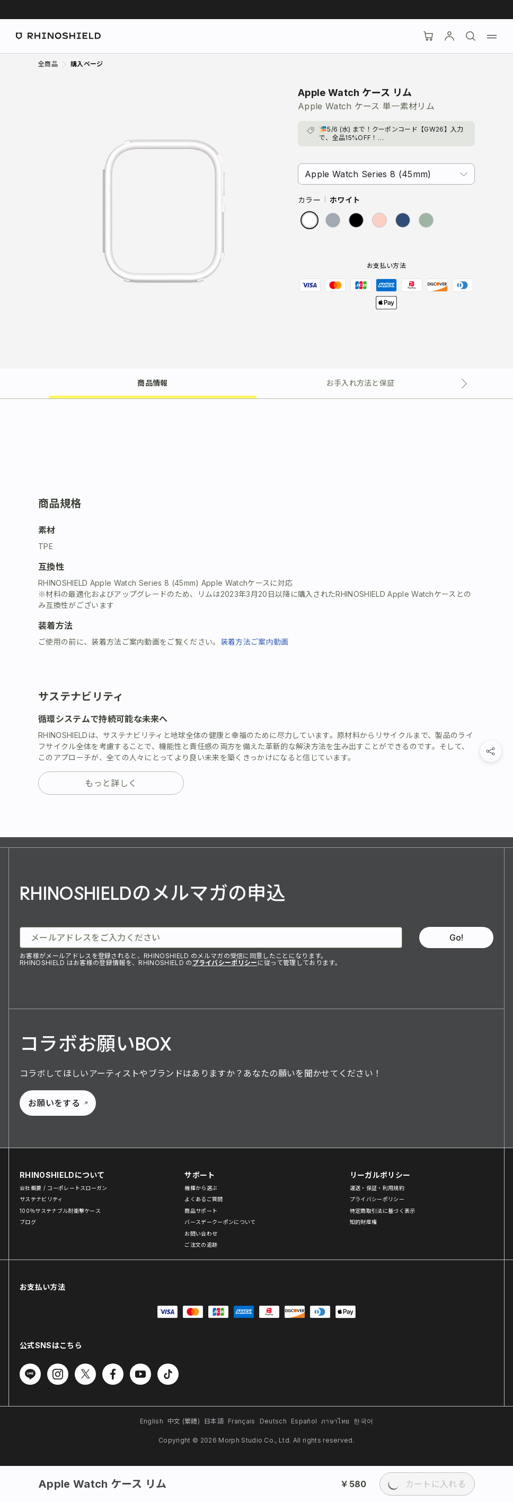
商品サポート (200, 1211)
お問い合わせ (200, 1233)
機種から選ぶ (200, 1188)
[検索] (470, 36)
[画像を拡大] (163, 211)
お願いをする (57, 1103)
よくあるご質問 (203, 1199)
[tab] (152, 382)
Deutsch (273, 1421)
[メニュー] (492, 36)
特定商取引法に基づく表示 (382, 1211)
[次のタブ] (464, 383)
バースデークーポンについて (219, 1222)
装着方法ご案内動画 (254, 641)
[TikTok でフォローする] (168, 1374)
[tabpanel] (256, 618)
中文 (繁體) (183, 1421)
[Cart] (428, 36)
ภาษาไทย (335, 1421)
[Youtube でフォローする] (140, 1374)
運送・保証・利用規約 (377, 1188)
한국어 (363, 1421)
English (151, 1421)
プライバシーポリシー (225, 963)
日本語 (214, 1421)
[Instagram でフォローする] (57, 1374)
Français (241, 1421)
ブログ (28, 1222)
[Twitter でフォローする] (85, 1374)
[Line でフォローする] (30, 1374)
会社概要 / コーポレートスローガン (64, 1188)
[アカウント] (449, 36)
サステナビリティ (41, 1199)
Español (304, 1421)
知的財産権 (363, 1222)
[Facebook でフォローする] (112, 1374)
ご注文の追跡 (200, 1244)
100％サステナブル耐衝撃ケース (60, 1211)
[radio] (309, 220)
